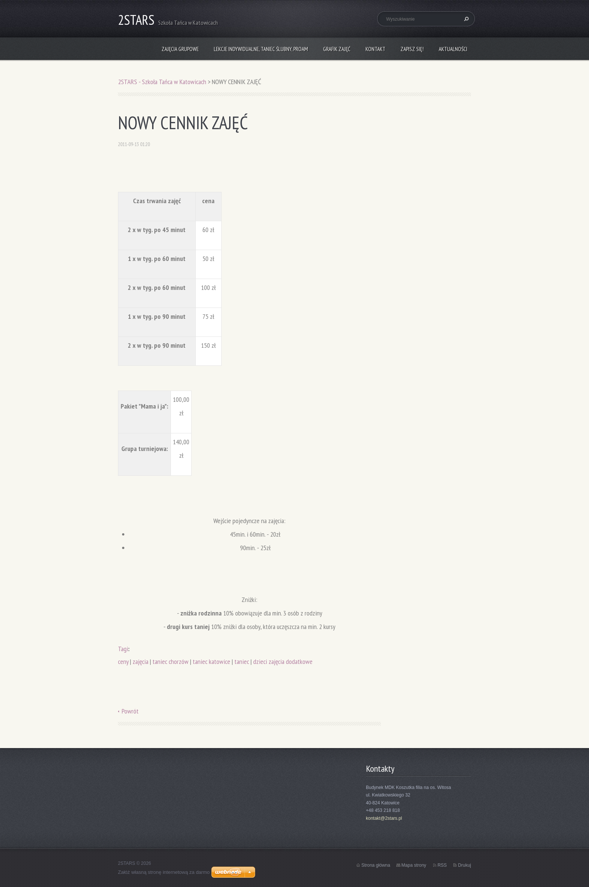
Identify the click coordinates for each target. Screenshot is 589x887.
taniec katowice (211, 661)
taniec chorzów (171, 661)
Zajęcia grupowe (180, 49)
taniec (241, 661)
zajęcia (140, 661)
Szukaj (465, 18)
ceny (123, 661)
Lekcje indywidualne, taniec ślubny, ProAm (261, 49)
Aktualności (453, 49)
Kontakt (375, 49)
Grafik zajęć (336, 49)
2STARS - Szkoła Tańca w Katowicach (162, 81)
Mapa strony (414, 865)
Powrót (130, 711)
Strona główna (375, 865)
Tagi (123, 648)
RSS (442, 865)
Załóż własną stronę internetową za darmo (164, 872)
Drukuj (464, 865)
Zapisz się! (412, 49)
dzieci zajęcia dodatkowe (283, 661)
